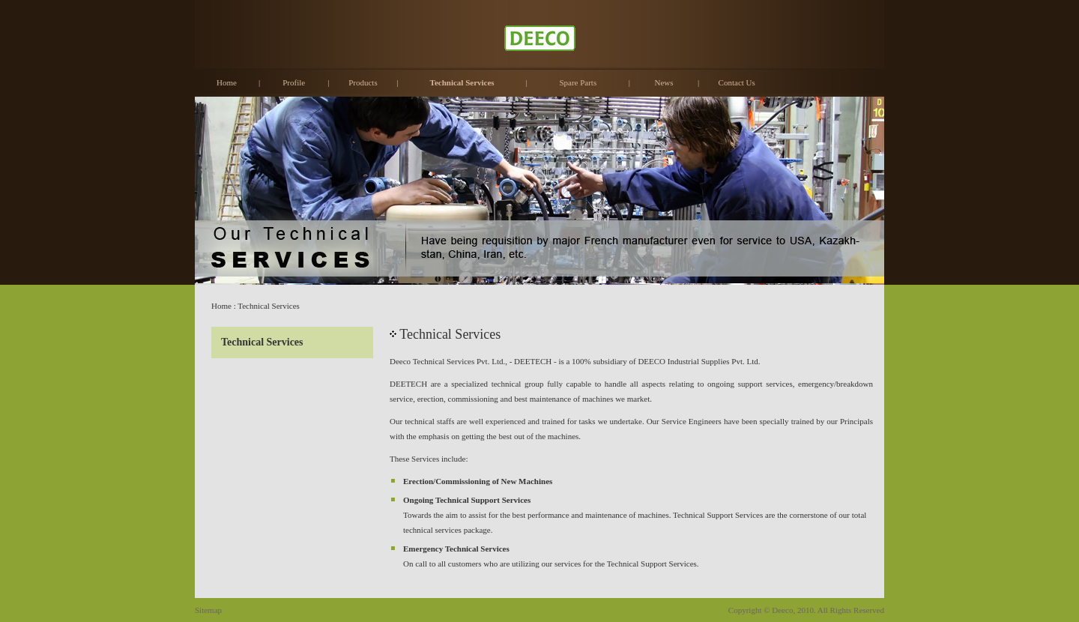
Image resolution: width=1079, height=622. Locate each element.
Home (227, 82)
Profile (293, 82)
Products (363, 82)
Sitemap (208, 610)
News (663, 82)
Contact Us (737, 82)
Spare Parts (577, 82)
